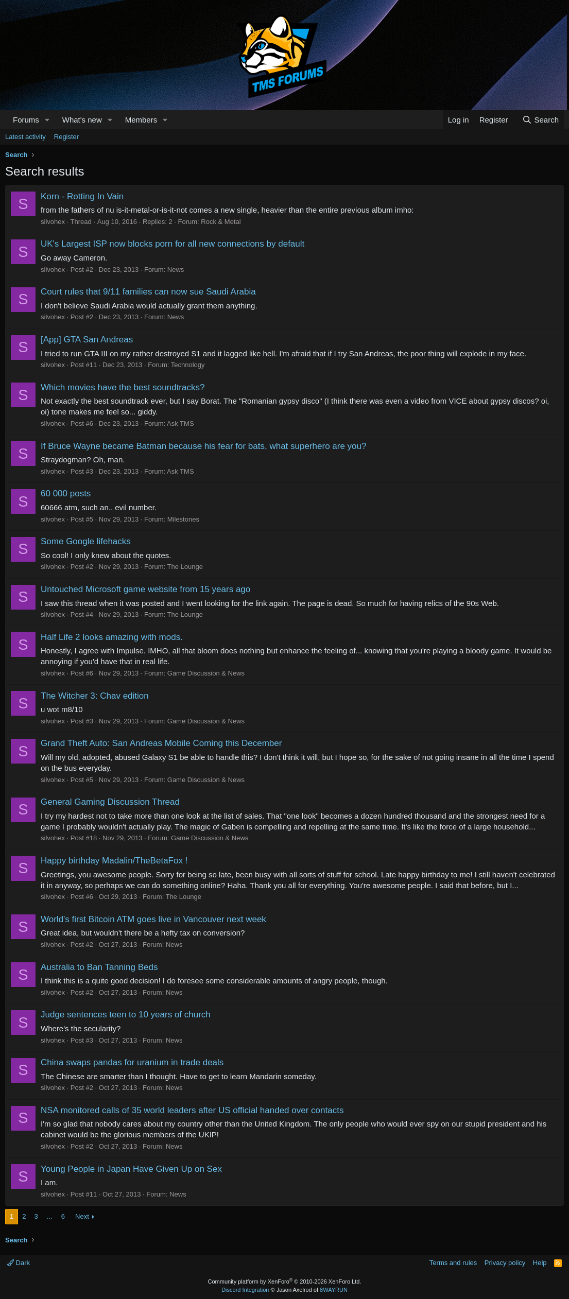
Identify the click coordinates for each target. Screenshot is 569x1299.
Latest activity (25, 137)
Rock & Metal (220, 222)
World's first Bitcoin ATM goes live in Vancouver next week (153, 919)
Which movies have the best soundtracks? (122, 387)
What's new (82, 119)
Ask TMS (180, 423)
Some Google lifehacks (86, 541)
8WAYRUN (334, 1290)
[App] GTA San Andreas (87, 339)
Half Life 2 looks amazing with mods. (112, 637)
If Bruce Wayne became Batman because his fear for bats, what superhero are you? (204, 446)
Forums (26, 119)
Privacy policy (505, 1263)
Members (141, 119)
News (175, 269)
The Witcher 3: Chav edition (95, 696)
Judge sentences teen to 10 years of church (126, 1014)
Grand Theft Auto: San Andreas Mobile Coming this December (161, 743)
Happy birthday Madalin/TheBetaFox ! (114, 860)
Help (540, 1263)
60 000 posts (66, 493)
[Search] (540, 119)
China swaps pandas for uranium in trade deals (132, 1062)
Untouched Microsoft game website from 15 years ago (145, 589)
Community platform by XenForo (284, 1281)
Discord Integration (245, 1290)
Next (82, 1216)
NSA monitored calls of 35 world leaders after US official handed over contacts (192, 1110)
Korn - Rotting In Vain (82, 196)
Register (66, 137)
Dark (18, 1263)
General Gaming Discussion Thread (110, 802)
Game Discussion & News (206, 673)
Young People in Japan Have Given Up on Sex (131, 1169)
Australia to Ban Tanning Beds (99, 967)
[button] (47, 119)
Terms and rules (453, 1263)
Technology (188, 365)
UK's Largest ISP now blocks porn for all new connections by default (172, 244)
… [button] (49, 1216)
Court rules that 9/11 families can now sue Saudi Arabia (148, 292)
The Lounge (185, 566)
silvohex (53, 222)
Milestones (183, 519)
